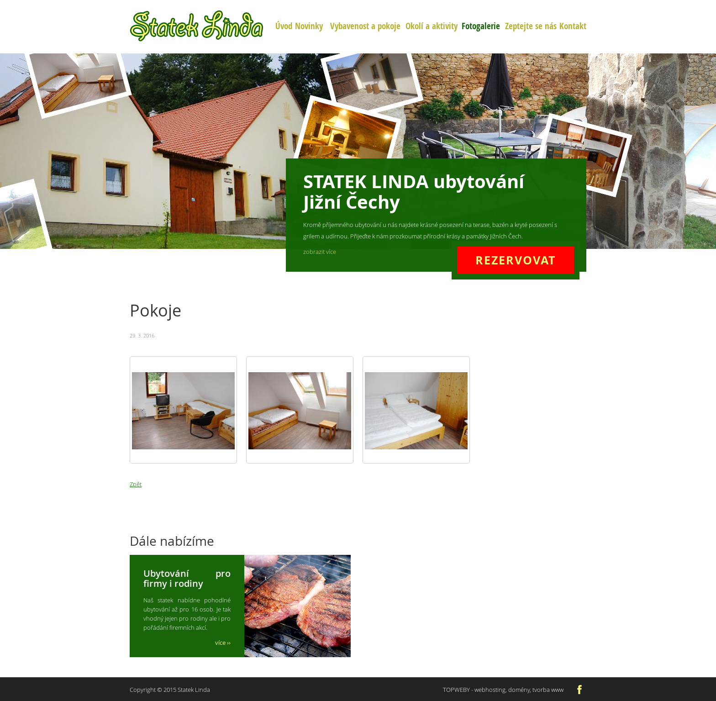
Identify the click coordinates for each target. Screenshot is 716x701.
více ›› (223, 642)
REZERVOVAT (515, 260)
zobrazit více (319, 252)
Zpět (136, 484)
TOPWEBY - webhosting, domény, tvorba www (503, 689)
